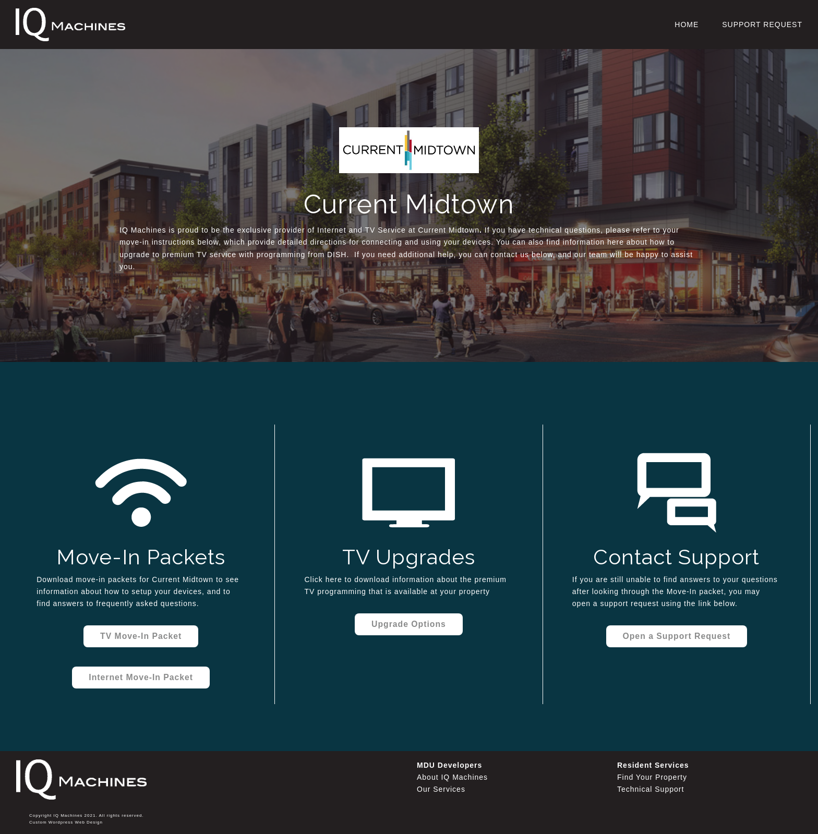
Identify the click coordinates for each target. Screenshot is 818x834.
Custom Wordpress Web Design (66, 822)
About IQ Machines (452, 777)
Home (687, 24)
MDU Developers (449, 765)
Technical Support (650, 789)
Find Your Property (652, 777)
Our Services (441, 789)
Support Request (762, 24)
